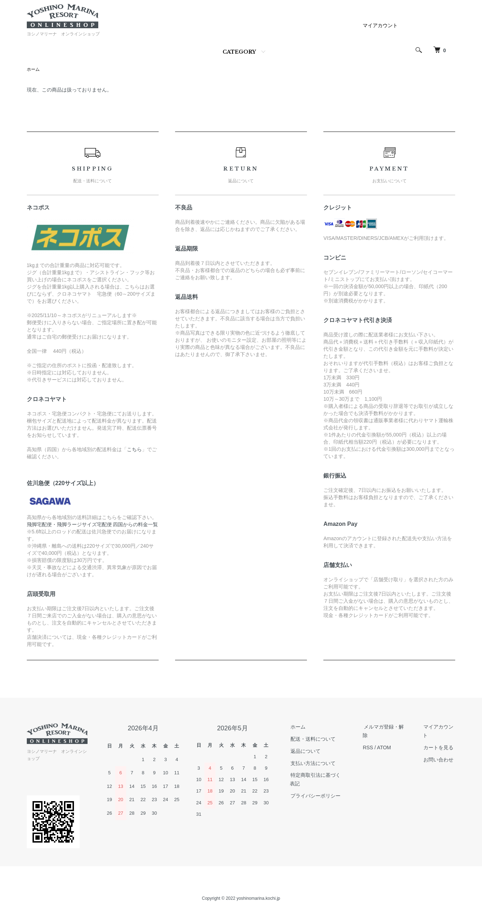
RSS (368, 748)
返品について (305, 751)
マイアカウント (380, 25)
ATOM (384, 748)
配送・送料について (312, 739)
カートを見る (438, 748)
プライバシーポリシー (315, 796)
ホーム (33, 69)
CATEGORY (239, 52)
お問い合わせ (438, 760)
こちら (134, 450)
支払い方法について (312, 763)
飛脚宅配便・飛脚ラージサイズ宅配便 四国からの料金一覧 (92, 525)
